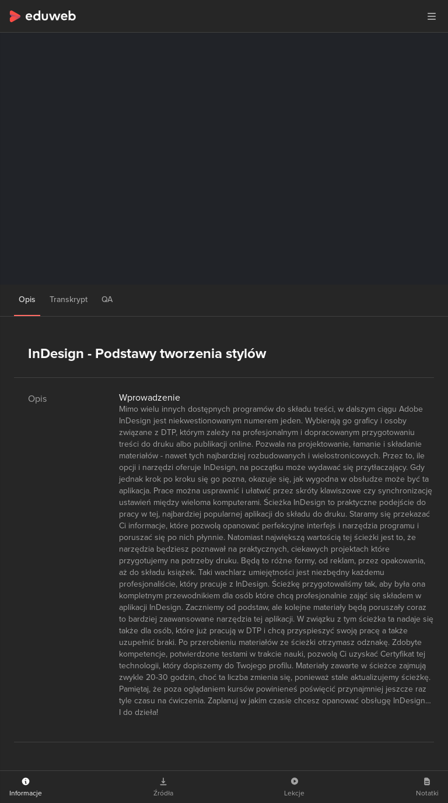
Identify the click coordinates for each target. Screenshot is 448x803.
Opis (27, 299)
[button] (431, 16)
